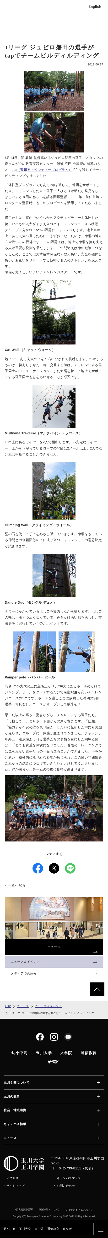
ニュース (23, 1006)
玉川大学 (25, 1229)
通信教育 (53, 1229)
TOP (8, 1006)
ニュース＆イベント (48, 1006)
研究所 (67, 1229)
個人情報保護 (24, 1209)
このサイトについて (79, 1209)
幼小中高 (10, 1229)
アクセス (12, 1178)
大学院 (39, 1229)
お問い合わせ (66, 1185)
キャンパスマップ (69, 1178)
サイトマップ (15, 1185)
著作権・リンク (49, 1209)
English (94, 7)
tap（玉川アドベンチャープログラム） (44, 170)
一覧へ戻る (17, 885)
